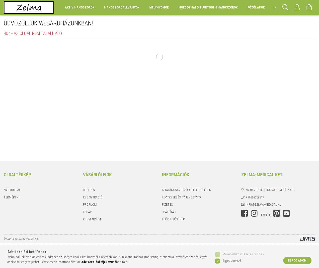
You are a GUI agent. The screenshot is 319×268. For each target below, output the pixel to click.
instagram (254, 213)
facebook (244, 213)
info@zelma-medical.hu (264, 204)
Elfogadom (297, 260)
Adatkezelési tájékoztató (181, 197)
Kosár (87, 212)
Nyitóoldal (12, 190)
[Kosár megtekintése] (309, 7)
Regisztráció (92, 197)
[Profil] (297, 7)
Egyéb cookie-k (232, 261)
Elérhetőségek (173, 219)
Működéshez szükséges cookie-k (243, 254)
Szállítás (168, 212)
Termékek (11, 197)
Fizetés (167, 204)
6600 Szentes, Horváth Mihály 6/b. (270, 190)
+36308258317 (255, 197)
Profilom (90, 204)
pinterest (276, 213)
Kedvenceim (92, 219)
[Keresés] (285, 7)
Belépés (89, 190)
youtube (286, 213)
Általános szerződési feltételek (186, 190)
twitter (267, 215)
